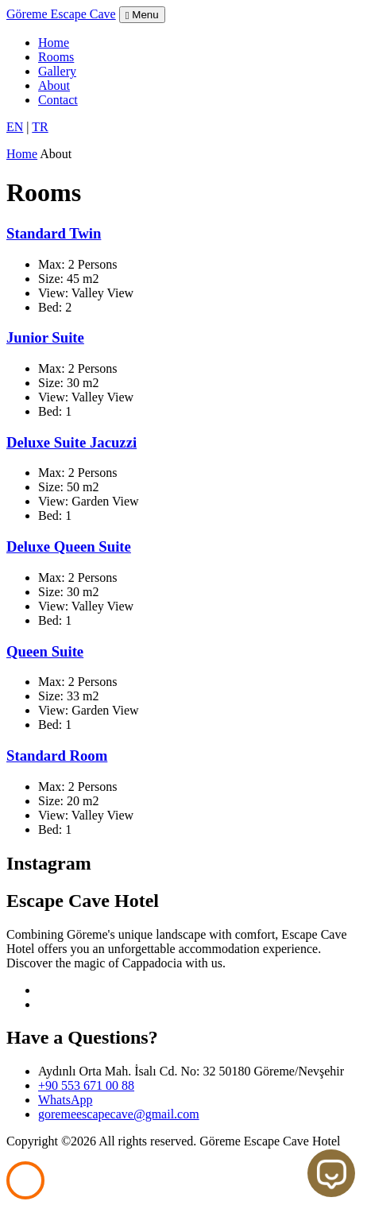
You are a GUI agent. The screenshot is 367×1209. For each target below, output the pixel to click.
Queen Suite (44, 651)
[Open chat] (331, 1173)
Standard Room (56, 755)
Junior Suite (45, 337)
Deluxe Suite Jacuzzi (71, 442)
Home (53, 42)
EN (14, 127)
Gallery (57, 71)
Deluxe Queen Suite (68, 546)
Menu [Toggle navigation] (142, 15)
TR (40, 127)
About (54, 85)
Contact (58, 100)
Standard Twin (53, 233)
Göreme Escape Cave (61, 14)
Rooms (56, 57)
